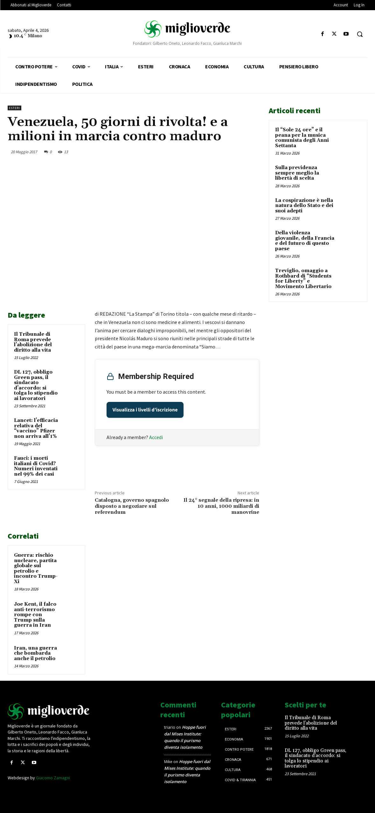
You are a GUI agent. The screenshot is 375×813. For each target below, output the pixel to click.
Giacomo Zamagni (53, 778)
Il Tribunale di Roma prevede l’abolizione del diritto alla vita (33, 342)
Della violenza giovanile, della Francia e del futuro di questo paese (304, 241)
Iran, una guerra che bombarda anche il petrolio (35, 653)
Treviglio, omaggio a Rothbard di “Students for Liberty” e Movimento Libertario (303, 279)
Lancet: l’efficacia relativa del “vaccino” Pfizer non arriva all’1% (36, 428)
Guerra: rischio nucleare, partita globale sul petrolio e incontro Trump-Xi (36, 568)
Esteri (14, 108)
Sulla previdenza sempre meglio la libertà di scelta (297, 173)
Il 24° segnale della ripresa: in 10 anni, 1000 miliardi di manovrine (221, 506)
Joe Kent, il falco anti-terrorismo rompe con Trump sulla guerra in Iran (35, 614)
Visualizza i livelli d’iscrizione (145, 410)
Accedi (156, 437)
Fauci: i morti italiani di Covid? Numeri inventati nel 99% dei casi (36, 466)
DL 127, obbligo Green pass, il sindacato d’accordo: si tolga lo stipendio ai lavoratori (36, 385)
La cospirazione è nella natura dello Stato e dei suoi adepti (304, 205)
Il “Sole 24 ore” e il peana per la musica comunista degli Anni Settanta (302, 138)
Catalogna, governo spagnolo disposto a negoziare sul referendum (132, 506)
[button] (359, 34)
